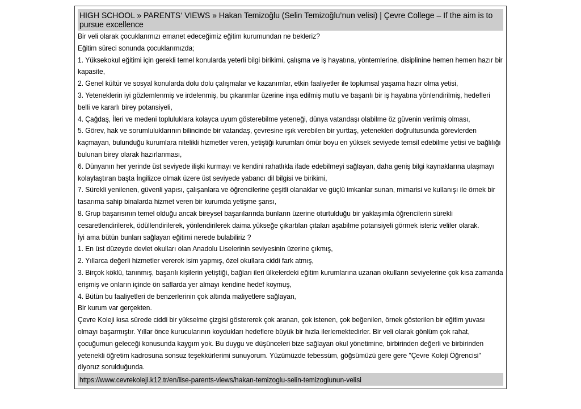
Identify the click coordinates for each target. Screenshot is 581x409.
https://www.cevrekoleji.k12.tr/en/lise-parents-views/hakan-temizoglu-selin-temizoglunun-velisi (220, 380)
